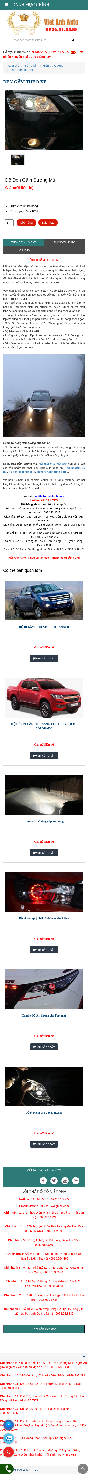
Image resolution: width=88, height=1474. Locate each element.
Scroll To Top (83, 1469)
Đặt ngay (48, 222)
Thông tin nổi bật (23, 242)
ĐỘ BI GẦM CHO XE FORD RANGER (44, 627)
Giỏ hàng (26, 222)
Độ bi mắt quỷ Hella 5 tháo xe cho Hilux (44, 918)
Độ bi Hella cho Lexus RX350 (44, 1112)
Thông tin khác (64, 242)
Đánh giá (23, 249)
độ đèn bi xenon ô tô (22, 471)
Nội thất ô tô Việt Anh (53, 463)
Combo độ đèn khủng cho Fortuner (44, 1015)
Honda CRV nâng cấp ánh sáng (44, 821)
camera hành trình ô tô (51, 471)
